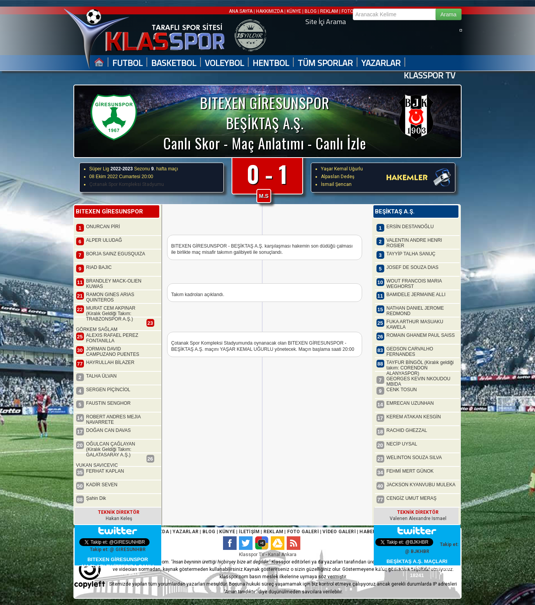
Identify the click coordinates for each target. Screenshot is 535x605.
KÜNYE (294, 11)
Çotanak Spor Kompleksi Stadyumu (126, 184)
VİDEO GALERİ (339, 531)
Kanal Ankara (282, 554)
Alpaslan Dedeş (337, 176)
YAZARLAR (381, 63)
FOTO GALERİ (302, 531)
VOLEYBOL (224, 63)
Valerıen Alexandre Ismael (418, 518)
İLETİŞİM (249, 531)
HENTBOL (271, 63)
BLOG (311, 11)
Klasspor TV (252, 554)
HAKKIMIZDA (269, 11)
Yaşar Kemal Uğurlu (342, 169)
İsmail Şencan (336, 184)
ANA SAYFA (241, 11)
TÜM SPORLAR (325, 63)
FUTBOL (127, 63)
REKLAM (329, 11)
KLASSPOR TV (429, 75)
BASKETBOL (173, 63)
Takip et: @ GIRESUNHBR (118, 549)
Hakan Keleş (119, 518)
